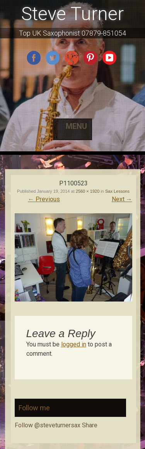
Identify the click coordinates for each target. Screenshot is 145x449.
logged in (73, 344)
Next (122, 199)
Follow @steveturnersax (47, 425)
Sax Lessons (117, 191)
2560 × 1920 (87, 191)
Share (89, 425)
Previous (44, 199)
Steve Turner (72, 14)
